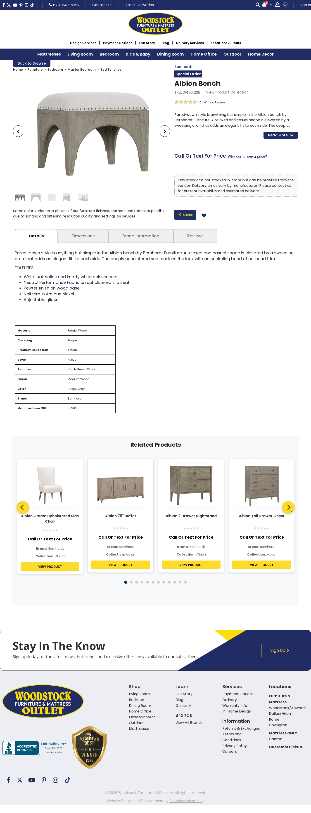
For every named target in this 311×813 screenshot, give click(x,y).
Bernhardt (183, 67)
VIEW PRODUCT (50, 574)
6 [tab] (153, 590)
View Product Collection (227, 93)
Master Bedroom (82, 70)
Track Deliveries (139, 4)
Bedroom (55, 70)
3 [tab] (136, 590)
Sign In (305, 4)
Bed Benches (110, 70)
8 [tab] (163, 590)
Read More (281, 136)
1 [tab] (125, 590)
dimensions (83, 238)
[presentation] (18, 132)
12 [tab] (185, 590)
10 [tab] (174, 590)
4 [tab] (142, 590)
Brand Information (140, 238)
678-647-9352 (64, 5)
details (36, 238)
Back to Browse (32, 63)
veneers (109, 279)
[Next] (288, 515)
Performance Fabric (59, 284)
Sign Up (281, 658)
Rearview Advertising (186, 808)
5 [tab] (147, 590)
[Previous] (23, 515)
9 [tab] (169, 590)
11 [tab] (180, 590)
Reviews (195, 238)
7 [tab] (158, 590)
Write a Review (216, 103)
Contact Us (102, 4)
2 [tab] (131, 590)
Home (18, 70)
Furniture (35, 70)
